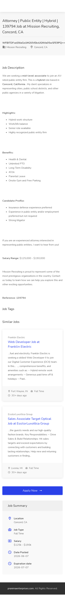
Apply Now (32, 490)
